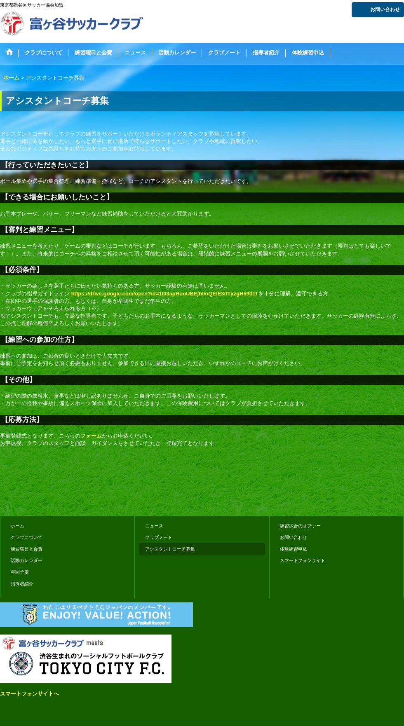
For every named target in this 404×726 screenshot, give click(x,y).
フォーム (91, 436)
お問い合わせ (385, 9)
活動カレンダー (26, 560)
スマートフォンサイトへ (29, 694)
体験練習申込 (293, 548)
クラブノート (158, 537)
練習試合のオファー (300, 525)
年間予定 (20, 571)
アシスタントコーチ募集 (170, 548)
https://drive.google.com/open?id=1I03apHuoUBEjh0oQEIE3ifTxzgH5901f (164, 293)
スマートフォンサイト (302, 560)
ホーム (17, 525)
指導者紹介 (22, 583)
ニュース (154, 525)
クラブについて (26, 537)
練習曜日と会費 (26, 548)
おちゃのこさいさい (380, 498)
